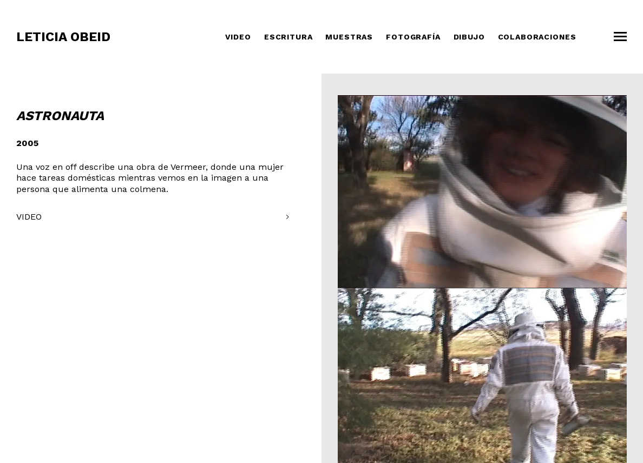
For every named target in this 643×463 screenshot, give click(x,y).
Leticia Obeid (63, 36)
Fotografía (413, 36)
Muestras (349, 36)
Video (238, 36)
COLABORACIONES (537, 36)
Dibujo (469, 36)
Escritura (288, 36)
